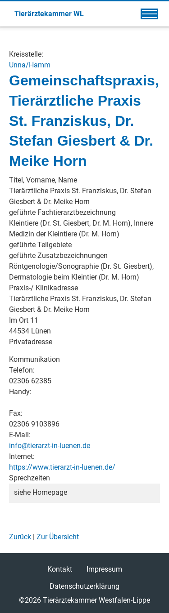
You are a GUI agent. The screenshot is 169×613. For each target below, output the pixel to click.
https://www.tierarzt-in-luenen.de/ (62, 467)
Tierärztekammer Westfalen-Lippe (96, 600)
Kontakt (59, 569)
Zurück (20, 537)
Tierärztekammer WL (49, 13)
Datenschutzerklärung (84, 586)
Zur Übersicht (58, 537)
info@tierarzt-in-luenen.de (49, 445)
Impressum (104, 569)
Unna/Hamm (29, 65)
